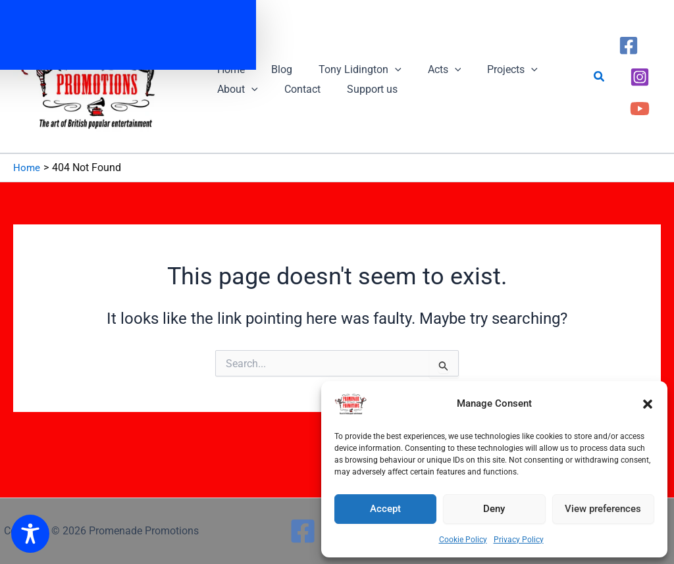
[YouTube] (640, 96)
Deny (494, 509)
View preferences (603, 509)
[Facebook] (628, 56)
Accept (385, 509)
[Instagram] (640, 76)
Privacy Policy (519, 539)
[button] (647, 404)
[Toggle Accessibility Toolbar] (30, 533)
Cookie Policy (463, 539)
